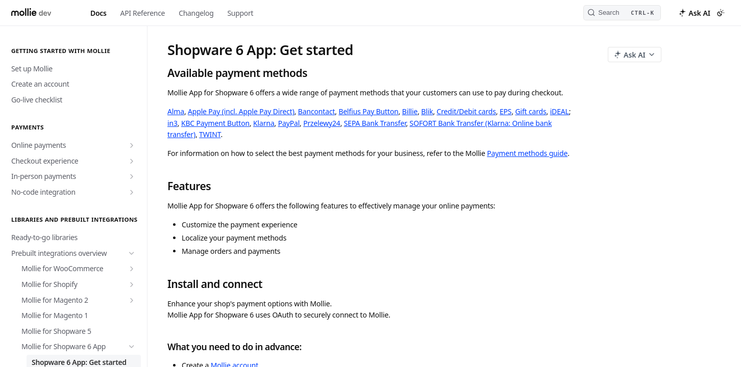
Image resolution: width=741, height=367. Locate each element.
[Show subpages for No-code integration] (132, 192)
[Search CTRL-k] (622, 13)
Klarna (263, 123)
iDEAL (559, 111)
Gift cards (530, 111)
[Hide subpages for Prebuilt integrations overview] (132, 253)
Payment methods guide (527, 153)
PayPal (289, 123)
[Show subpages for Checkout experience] (132, 161)
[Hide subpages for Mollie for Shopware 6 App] (132, 347)
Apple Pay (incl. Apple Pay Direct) (241, 111)
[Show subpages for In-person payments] (132, 176)
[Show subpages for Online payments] (132, 145)
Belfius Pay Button (368, 111)
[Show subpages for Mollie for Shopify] (132, 284)
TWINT (209, 134)
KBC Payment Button (215, 123)
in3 (172, 123)
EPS (505, 111)
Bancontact (316, 111)
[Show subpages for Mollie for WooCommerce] (132, 269)
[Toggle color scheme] (720, 12)
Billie (409, 111)
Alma (175, 111)
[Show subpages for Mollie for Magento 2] (132, 300)
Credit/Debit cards (466, 111)
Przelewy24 (321, 123)
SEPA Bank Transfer (375, 123)
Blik (427, 111)
